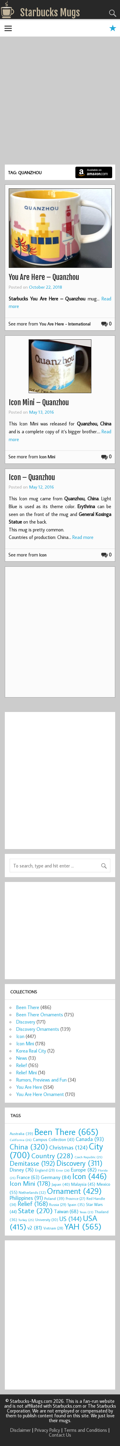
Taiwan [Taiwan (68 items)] (66, 1211)
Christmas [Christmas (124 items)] (68, 1147)
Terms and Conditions (85, 1430)
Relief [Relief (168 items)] (32, 1203)
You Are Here (29, 1087)
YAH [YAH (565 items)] (83, 1226)
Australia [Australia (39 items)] (21, 1133)
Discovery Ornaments (37, 1029)
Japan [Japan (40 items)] (61, 1184)
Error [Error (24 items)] (63, 1170)
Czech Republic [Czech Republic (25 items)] (88, 1157)
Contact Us (60, 1435)
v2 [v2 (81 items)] (34, 1227)
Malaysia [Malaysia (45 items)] (83, 1184)
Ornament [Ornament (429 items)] (74, 1191)
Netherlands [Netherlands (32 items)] (32, 1192)
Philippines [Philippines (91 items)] (26, 1197)
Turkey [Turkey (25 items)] (26, 1220)
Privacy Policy (47, 1430)
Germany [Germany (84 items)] (56, 1177)
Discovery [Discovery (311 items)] (79, 1163)
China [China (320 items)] (29, 1147)
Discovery (25, 1022)
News (21, 1058)
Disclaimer (20, 1430)
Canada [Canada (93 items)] (90, 1139)
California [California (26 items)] (21, 1139)
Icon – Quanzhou (32, 477)
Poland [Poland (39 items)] (54, 1198)
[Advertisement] (60, 101)
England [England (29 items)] (45, 1170)
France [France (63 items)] (28, 1177)
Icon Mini (47, 457)
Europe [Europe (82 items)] (84, 1169)
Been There (27, 1007)
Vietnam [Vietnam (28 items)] (53, 1228)
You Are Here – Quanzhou (44, 277)
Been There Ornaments (39, 1015)
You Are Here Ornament (40, 1094)
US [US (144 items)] (70, 1219)
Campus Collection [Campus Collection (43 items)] (53, 1139)
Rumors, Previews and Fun (41, 1080)
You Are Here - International (64, 324)
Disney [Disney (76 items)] (22, 1169)
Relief (21, 1065)
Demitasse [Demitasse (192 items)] (32, 1163)
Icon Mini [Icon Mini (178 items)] (30, 1183)
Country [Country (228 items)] (52, 1155)
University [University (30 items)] (46, 1219)
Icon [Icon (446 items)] (89, 1176)
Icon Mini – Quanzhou (39, 402)
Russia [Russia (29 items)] (57, 1204)
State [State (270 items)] (35, 1210)
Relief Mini (26, 1072)
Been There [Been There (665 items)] (66, 1131)
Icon (42, 555)
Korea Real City (31, 1051)
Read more (82, 537)
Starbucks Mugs (50, 13)
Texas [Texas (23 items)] (86, 1212)
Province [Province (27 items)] (75, 1198)
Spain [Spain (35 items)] (76, 1204)
